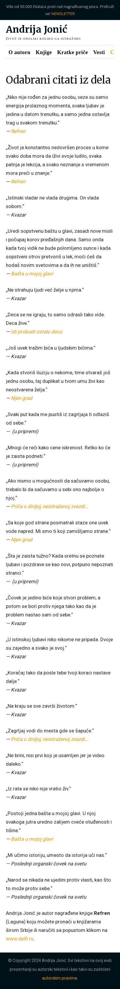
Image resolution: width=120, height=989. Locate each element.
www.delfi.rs (20, 939)
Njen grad (21, 398)
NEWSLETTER (63, 13)
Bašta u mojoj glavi (32, 274)
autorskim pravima (59, 978)
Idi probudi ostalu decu (36, 332)
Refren (18, 131)
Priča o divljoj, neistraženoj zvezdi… (49, 506)
